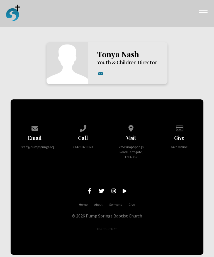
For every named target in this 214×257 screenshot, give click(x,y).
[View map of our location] (131, 127)
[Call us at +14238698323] (83, 127)
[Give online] (179, 127)
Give (131, 204)
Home (83, 204)
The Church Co (106, 229)
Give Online (179, 147)
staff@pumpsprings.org (37, 147)
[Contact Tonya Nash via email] (100, 73)
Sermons (115, 204)
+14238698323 (83, 147)
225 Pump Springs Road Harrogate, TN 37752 (131, 152)
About (98, 204)
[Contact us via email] (35, 127)
